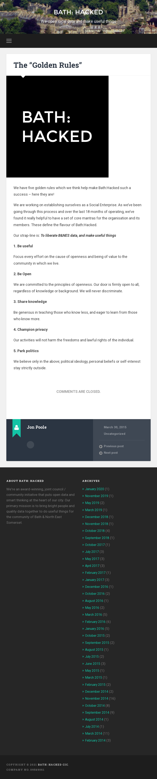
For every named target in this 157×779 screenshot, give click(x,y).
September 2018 (98, 538)
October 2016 (96, 594)
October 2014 (96, 705)
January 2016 (95, 629)
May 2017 (92, 559)
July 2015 (92, 657)
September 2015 (98, 643)
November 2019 (97, 496)
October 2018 (96, 531)
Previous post (114, 447)
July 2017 (92, 552)
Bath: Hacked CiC (53, 764)
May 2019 (92, 503)
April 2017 (93, 566)
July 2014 (92, 726)
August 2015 (95, 650)
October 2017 (96, 545)
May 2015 (92, 670)
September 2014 (98, 712)
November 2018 (97, 524)
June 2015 (93, 664)
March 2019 (94, 510)
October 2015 (96, 636)
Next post (111, 453)
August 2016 (95, 601)
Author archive (30, 445)
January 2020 (95, 490)
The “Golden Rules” (51, 65)
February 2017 (96, 573)
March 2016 (94, 615)
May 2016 (92, 608)
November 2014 (97, 698)
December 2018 (97, 517)
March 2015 (94, 678)
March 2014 (94, 733)
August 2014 (95, 719)
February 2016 (96, 622)
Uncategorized (115, 434)
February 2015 (96, 685)
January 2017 (95, 580)
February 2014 (96, 740)
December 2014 (97, 691)
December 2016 (97, 587)
